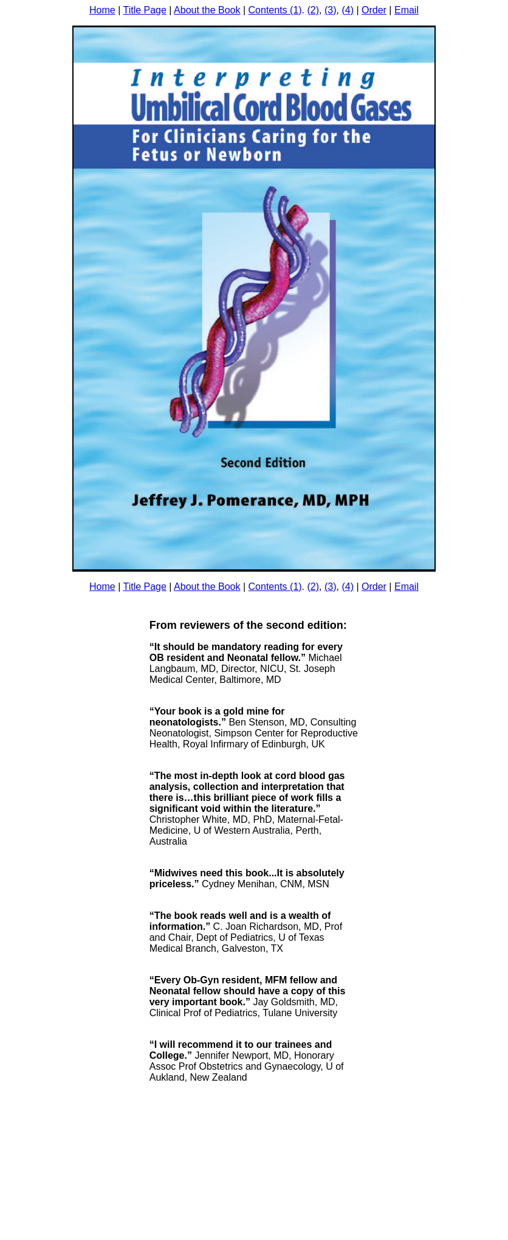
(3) (330, 10)
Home (102, 10)
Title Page (144, 10)
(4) (348, 10)
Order (374, 10)
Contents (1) (275, 10)
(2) (313, 10)
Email (406, 10)
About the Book (207, 10)
